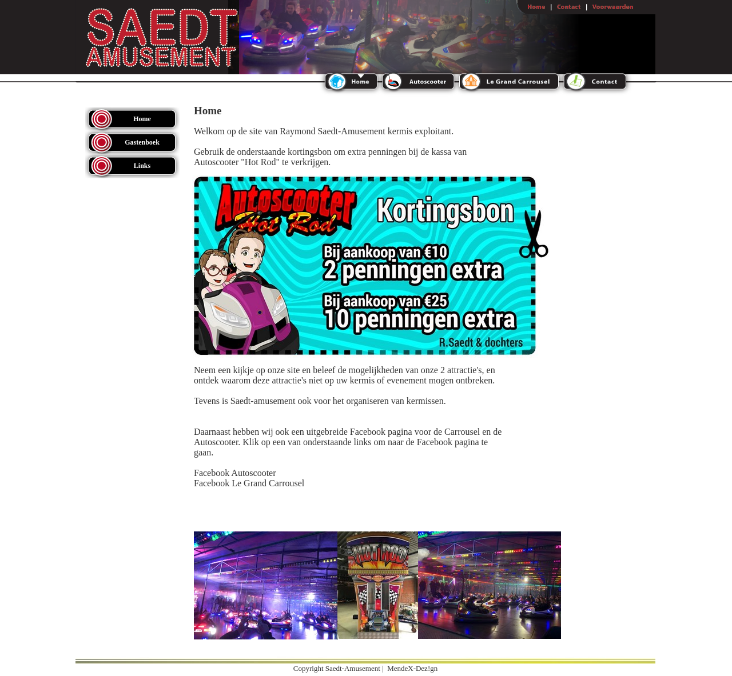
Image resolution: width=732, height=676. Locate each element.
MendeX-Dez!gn (412, 668)
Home (142, 119)
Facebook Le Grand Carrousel (249, 483)
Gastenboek (142, 142)
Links (142, 166)
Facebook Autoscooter (235, 473)
